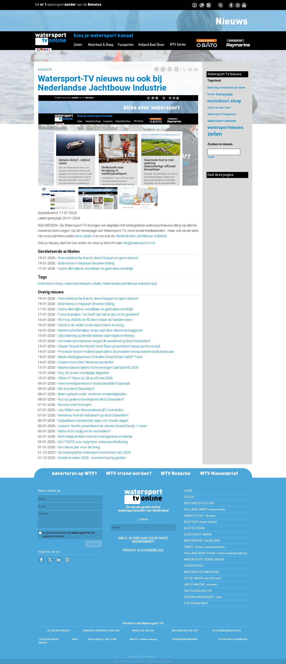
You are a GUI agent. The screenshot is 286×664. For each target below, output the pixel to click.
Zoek (210, 157)
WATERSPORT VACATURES (202, 541)
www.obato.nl (84, 236)
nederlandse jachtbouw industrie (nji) (129, 283)
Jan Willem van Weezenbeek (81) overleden (91, 410)
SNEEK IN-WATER (143, 630)
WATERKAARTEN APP (185, 630)
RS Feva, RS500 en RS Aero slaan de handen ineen (95, 319)
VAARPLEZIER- (199, 515)
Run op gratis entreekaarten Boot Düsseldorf (91, 399)
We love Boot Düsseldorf (76, 388)
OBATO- (204, 547)
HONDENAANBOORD (185, 639)
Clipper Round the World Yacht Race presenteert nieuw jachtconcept (109, 346)
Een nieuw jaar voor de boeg (79, 447)
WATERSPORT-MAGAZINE (201, 572)
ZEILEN (189, 497)
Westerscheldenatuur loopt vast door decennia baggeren (100, 330)
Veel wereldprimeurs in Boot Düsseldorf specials (94, 383)
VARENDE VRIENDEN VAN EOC (101, 630)
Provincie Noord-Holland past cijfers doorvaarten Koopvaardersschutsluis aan (116, 351)
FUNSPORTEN (193, 566)
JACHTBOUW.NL (49, 639)
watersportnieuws (77, 283)
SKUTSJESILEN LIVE (198, 591)
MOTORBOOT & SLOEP (199, 503)
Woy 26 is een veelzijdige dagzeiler (83, 373)
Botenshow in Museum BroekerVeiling (86, 263)
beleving (213, 88)
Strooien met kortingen (75, 404)
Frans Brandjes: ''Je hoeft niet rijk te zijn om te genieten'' (98, 314)
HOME (188, 490)
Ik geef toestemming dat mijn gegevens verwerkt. (69, 534)
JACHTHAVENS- (200, 584)
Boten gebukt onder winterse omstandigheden (92, 394)
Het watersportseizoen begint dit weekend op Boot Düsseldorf (104, 341)
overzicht (45, 69)
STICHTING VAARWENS (232, 639)
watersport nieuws (221, 120)
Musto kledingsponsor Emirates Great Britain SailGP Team (101, 357)
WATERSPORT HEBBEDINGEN (204, 559)
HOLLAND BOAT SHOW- (215, 553)
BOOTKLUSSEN (194, 528)
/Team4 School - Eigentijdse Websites (159, 661)
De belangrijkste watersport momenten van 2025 (94, 452)
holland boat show (233, 88)
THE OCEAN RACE (196, 603)
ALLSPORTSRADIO (58, 630)
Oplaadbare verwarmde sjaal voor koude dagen (93, 420)
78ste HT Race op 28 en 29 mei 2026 (85, 378)
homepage (224, 94)
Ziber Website (125, 661)
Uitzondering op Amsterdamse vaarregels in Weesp (96, 335)
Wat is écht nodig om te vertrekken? (85, 431)
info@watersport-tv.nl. (139, 243)
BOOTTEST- (200, 522)
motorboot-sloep (50, 283)
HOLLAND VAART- (204, 509)
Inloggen (116, 661)
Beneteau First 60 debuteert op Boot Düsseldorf (93, 415)
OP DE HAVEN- (202, 578)
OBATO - (143, 639)
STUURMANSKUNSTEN (226, 630)
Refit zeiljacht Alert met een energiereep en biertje (95, 436)
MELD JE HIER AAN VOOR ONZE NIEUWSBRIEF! (143, 540)
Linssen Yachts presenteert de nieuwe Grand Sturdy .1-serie (102, 426)
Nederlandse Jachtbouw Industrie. (142, 236)
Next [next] (194, 140)
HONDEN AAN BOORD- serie (203, 597)
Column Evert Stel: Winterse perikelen (85, 362)
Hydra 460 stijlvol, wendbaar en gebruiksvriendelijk (95, 268)
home (211, 94)
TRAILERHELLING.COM (101, 639)
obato (97, 283)
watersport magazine (221, 114)
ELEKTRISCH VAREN (197, 534)
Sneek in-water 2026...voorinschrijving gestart (92, 457)
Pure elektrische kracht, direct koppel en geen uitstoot (98, 258)
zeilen (214, 134)
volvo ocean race (219, 108)
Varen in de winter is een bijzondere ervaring (91, 325)
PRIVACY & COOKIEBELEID (143, 550)
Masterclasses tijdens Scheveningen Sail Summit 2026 (98, 367)
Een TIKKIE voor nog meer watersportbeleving (93, 441)
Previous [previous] (43, 140)
